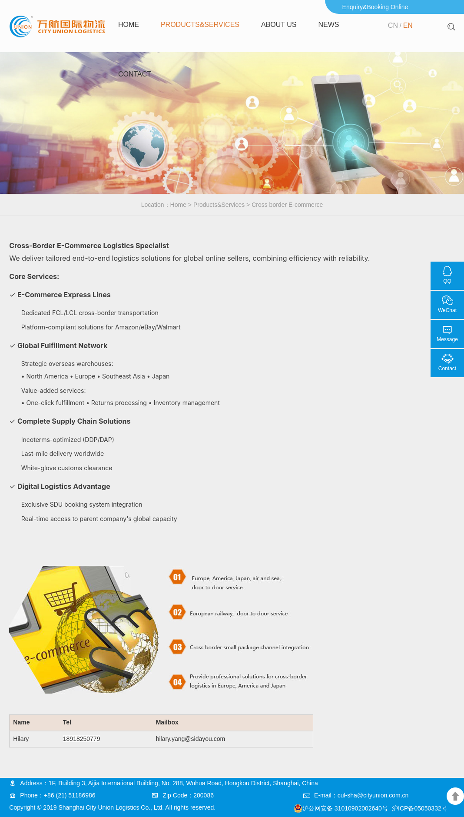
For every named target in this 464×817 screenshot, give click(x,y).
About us (279, 24)
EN (408, 25)
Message (447, 339)
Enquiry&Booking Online (375, 6)
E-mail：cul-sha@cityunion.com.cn (361, 795)
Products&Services (200, 24)
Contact (134, 74)
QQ (447, 281)
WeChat (447, 310)
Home (128, 24)
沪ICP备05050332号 (419, 808)
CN (393, 25)
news (328, 24)
